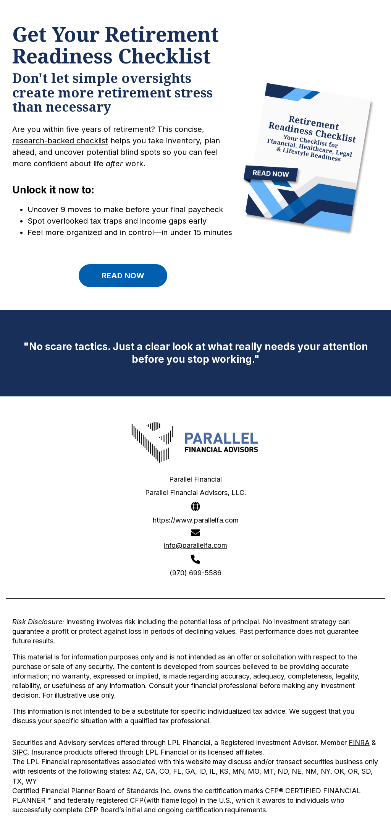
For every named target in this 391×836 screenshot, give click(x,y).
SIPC (20, 752)
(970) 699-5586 (195, 573)
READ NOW (123, 275)
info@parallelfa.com (195, 545)
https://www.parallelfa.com (196, 520)
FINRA (359, 743)
